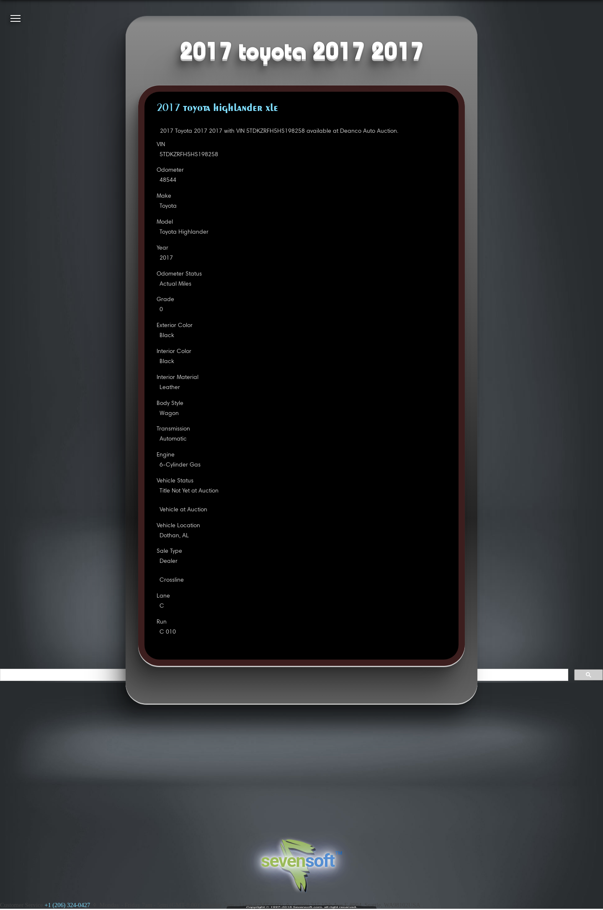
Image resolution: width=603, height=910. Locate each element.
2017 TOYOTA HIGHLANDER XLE (217, 108)
